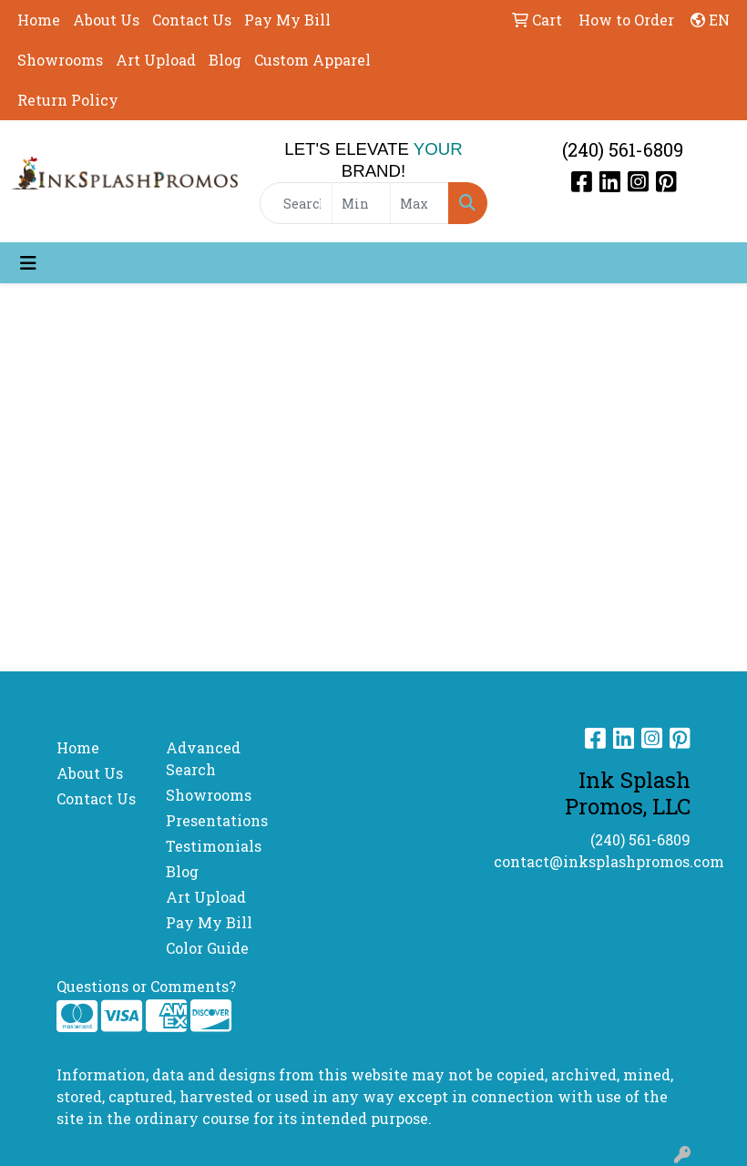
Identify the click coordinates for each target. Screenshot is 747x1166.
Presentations (209, 820)
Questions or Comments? (146, 986)
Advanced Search (203, 758)
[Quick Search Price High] (419, 203)
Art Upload (156, 59)
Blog (225, 59)
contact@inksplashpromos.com (609, 861)
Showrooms (60, 59)
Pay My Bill (287, 19)
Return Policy (67, 99)
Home (38, 19)
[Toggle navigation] (28, 263)
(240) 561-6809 (622, 149)
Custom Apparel (312, 59)
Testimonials (209, 845)
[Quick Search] (296, 203)
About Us (106, 19)
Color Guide (207, 947)
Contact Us (191, 19)
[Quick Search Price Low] (361, 203)
